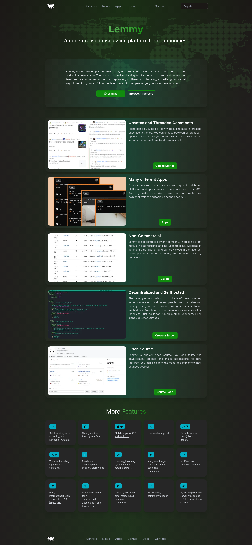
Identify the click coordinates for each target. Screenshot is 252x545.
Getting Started (165, 165)
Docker (53, 439)
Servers (91, 6)
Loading (110, 93)
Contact (160, 6)
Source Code (165, 392)
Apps (118, 6)
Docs (146, 6)
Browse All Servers (141, 93)
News (106, 6)
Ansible (65, 439)
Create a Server (165, 335)
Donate (132, 6)
